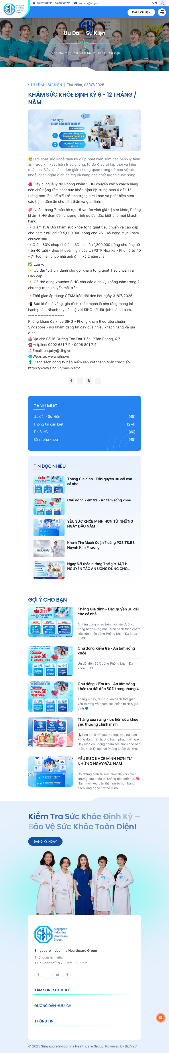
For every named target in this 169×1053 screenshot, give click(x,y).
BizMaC (131, 1046)
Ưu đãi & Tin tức (80, 53)
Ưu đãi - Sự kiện (108, 53)
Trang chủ (56, 53)
